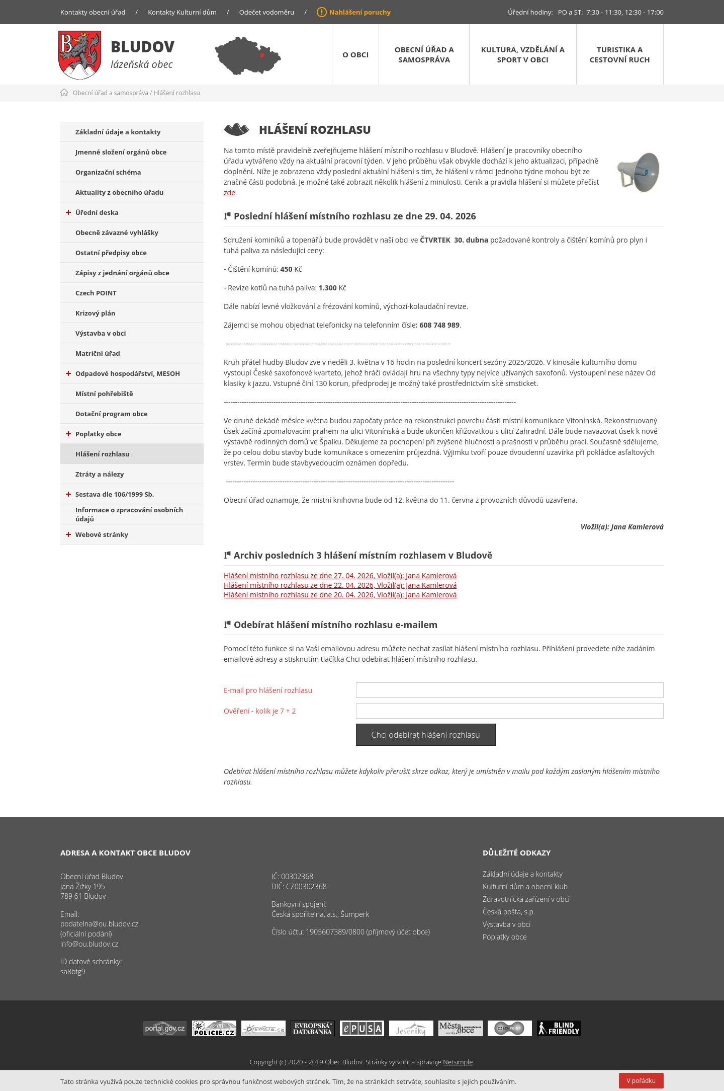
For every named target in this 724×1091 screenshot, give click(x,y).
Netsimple (458, 1061)
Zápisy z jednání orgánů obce (122, 272)
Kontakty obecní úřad (92, 12)
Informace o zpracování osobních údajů (129, 514)
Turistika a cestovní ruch (620, 54)
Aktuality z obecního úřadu (119, 192)
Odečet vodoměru (267, 12)
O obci (355, 54)
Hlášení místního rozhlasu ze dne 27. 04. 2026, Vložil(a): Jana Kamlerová (340, 575)
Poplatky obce (93, 433)
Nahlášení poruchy (360, 12)
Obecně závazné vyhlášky (116, 232)
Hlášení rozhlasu (177, 93)
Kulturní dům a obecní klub (525, 886)
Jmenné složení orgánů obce (121, 152)
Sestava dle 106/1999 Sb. (110, 494)
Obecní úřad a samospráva (424, 54)
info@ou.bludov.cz (89, 944)
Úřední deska (92, 212)
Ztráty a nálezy (99, 474)
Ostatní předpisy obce (111, 252)
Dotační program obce (111, 413)
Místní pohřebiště (104, 393)
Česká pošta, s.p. (509, 911)
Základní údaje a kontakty (118, 131)
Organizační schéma (108, 172)
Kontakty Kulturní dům (182, 12)
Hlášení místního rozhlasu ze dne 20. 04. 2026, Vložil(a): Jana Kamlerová (340, 594)
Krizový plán (95, 313)
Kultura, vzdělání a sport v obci (523, 54)
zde (229, 192)
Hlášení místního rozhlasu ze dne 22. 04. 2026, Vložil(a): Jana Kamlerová (340, 585)
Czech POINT (96, 292)
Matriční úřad (97, 353)
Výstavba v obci (100, 333)
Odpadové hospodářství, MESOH (123, 373)
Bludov (142, 46)
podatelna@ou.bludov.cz (99, 923)
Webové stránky (97, 534)
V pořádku (641, 1080)
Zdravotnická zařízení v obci (526, 899)
